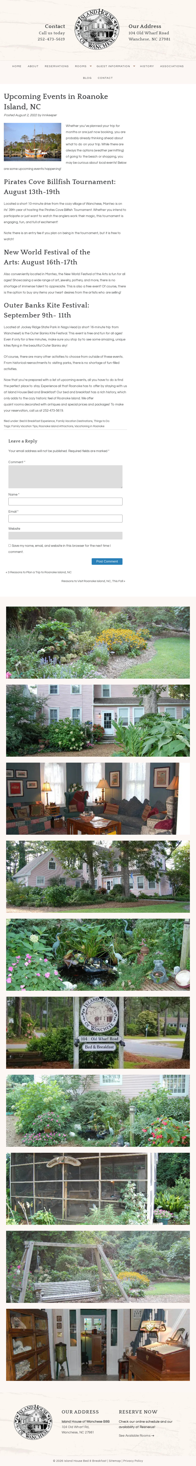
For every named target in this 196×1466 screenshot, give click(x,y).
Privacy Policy (133, 1460)
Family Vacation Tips (24, 426)
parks (67, 363)
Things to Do (101, 421)
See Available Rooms (136, 1435)
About (33, 66)
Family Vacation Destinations (74, 421)
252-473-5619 (53, 410)
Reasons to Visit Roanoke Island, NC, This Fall (92, 581)
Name (13, 494)
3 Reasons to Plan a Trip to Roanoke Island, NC (40, 572)
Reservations (57, 66)
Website (14, 528)
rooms (19, 404)
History (147, 66)
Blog (87, 78)
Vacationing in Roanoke (89, 426)
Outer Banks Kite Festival (48, 333)
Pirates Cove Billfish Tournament (68, 210)
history (111, 392)
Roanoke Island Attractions (56, 426)
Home (17, 66)
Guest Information (113, 66)
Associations (172, 66)
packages (102, 404)
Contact (105, 78)
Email (13, 511)
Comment (16, 462)
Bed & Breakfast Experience (37, 421)
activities (58, 356)
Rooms (81, 66)
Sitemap (115, 1460)
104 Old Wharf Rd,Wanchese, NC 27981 (86, 1427)
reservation (19, 410)
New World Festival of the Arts (86, 274)
